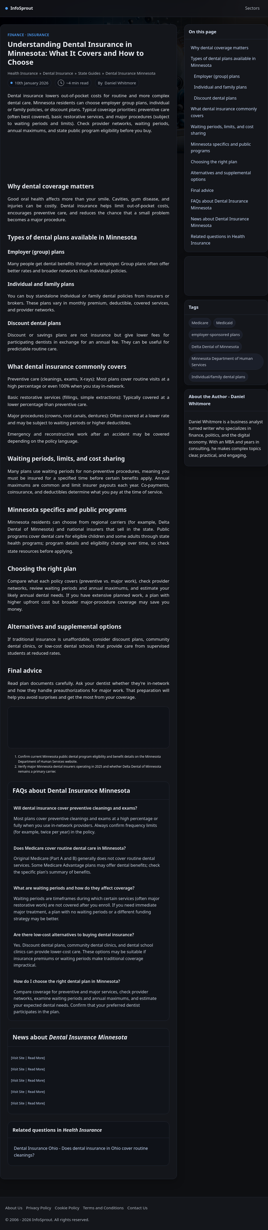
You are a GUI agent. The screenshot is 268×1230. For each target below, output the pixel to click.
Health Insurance (23, 73)
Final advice (202, 190)
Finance (16, 34)
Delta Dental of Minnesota (215, 346)
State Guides (89, 73)
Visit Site (18, 1058)
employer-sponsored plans (216, 334)
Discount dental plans (215, 98)
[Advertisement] (88, 155)
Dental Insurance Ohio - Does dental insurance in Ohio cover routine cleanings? (81, 1151)
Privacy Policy (38, 1207)
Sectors (252, 8)
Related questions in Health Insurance (218, 240)
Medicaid (224, 322)
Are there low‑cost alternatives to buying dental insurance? (74, 935)
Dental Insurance (58, 73)
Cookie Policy (67, 1207)
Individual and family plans (220, 87)
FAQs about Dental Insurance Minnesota (219, 204)
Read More (36, 1058)
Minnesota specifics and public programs (221, 147)
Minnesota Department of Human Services (222, 361)
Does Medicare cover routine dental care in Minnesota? (70, 848)
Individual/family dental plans (218, 376)
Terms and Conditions (103, 1207)
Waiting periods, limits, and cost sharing (222, 130)
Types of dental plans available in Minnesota (223, 62)
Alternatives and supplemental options (221, 176)
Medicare (200, 322)
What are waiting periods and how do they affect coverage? (74, 888)
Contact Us (137, 1207)
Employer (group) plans (217, 76)
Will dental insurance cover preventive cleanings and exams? (75, 808)
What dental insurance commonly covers (224, 112)
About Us (13, 1207)
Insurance (38, 34)
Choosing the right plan (214, 162)
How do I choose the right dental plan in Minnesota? (67, 981)
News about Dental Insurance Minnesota (220, 222)
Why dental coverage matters (219, 48)
